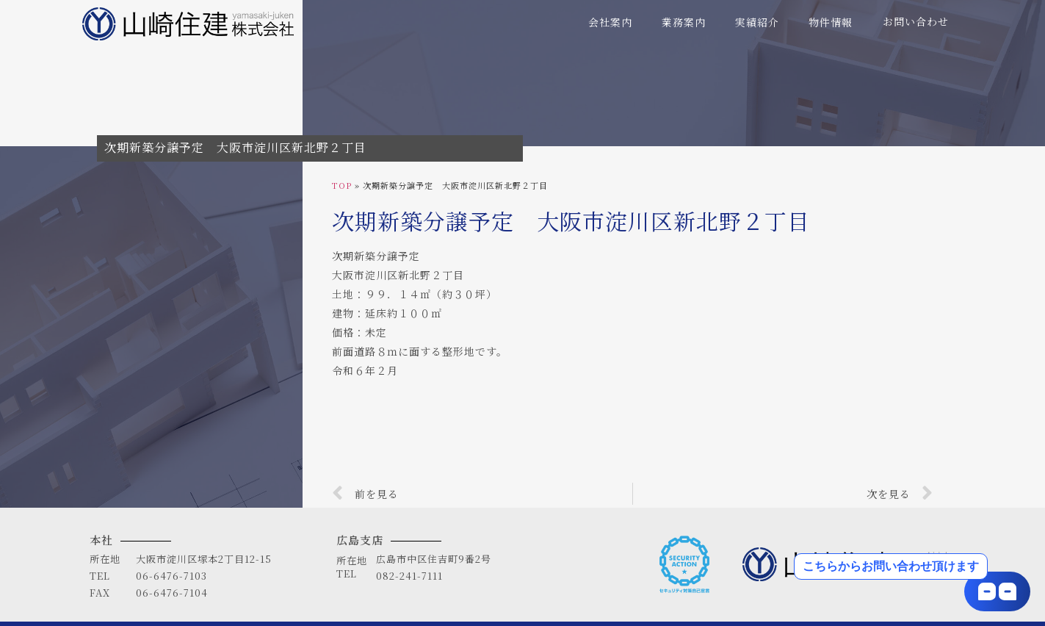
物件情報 (831, 22)
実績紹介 (757, 22)
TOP (342, 185)
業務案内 (684, 22)
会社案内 (610, 22)
